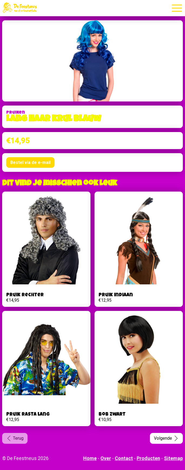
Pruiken (15, 113)
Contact (124, 458)
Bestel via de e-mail (30, 162)
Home (90, 458)
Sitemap (173, 458)
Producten (148, 458)
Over (105, 458)
